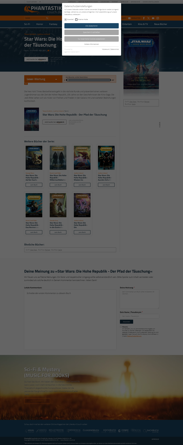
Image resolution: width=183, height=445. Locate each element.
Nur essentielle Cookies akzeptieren (91, 39)
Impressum (106, 49)
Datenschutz (115, 49)
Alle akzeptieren (91, 26)
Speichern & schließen (91, 32)
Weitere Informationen (91, 44)
